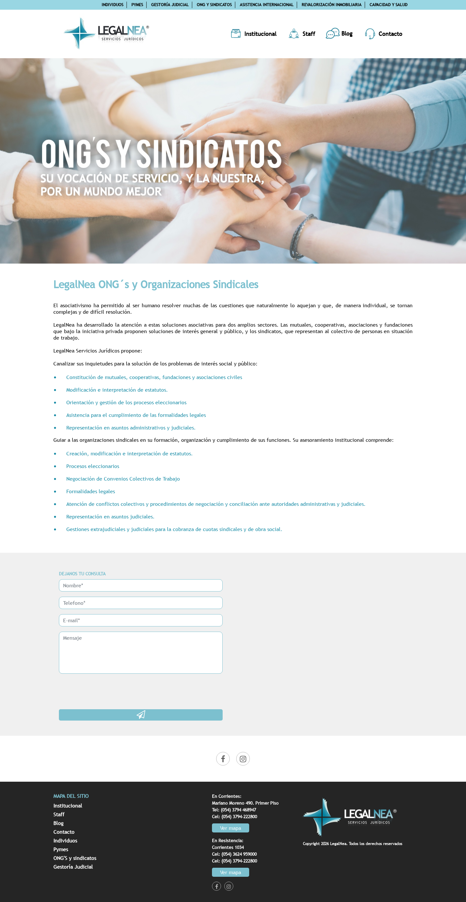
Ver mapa (230, 827)
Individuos (112, 4)
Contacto (63, 831)
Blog (58, 823)
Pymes (137, 4)
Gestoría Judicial (170, 4)
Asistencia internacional (267, 4)
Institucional (67, 805)
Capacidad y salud (388, 4)
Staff (58, 814)
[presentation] (108, 691)
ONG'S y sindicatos (74, 858)
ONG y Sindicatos (214, 4)
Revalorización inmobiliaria (331, 4)
